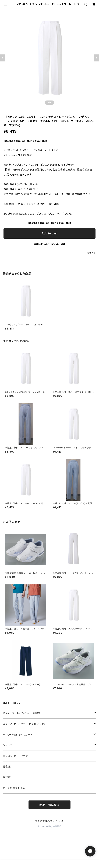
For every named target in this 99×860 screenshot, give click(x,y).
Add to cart (50, 233)
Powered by (49, 826)
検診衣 (6, 777)
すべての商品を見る (14, 787)
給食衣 (6, 766)
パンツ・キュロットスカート (17, 734)
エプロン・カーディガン (15, 755)
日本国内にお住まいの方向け (49, 243)
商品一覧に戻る (49, 805)
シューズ (7, 745)
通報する (91, 252)
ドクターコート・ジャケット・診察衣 (22, 713)
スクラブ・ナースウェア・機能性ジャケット (25, 723)
